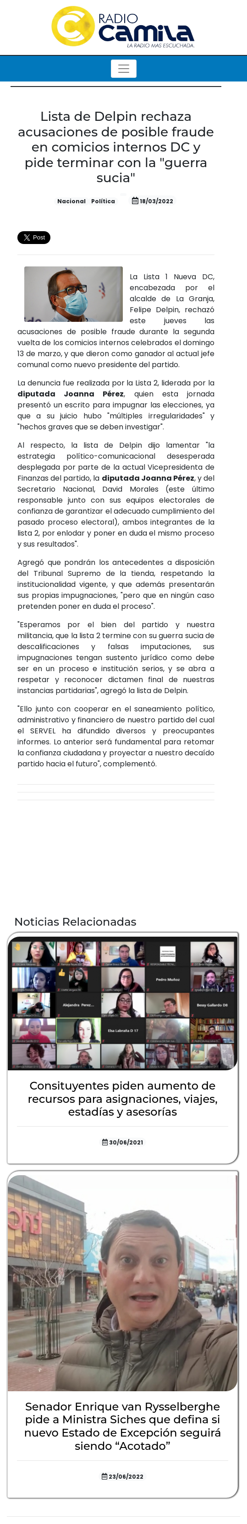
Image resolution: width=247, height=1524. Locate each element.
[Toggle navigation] (124, 69)
